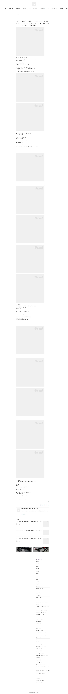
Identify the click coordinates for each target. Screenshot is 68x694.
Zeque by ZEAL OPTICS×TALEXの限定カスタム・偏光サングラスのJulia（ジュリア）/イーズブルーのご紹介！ (32, 521)
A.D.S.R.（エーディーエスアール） (41, 612)
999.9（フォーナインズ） (40, 682)
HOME (10, 8)
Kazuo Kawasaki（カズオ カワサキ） (41, 610)
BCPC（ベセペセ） (39, 662)
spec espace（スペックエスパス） (41, 632)
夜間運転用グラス (38, 621)
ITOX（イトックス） (39, 597)
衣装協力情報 (23, 8)
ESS (36, 639)
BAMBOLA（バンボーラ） (40, 680)
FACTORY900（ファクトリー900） (41, 646)
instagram (40, 8)
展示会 (37, 579)
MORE (57, 8)
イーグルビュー (38, 595)
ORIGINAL (29, 8)
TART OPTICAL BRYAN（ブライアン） (42, 602)
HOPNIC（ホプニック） (39, 619)
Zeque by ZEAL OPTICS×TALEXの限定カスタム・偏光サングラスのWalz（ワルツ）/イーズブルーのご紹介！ (32, 530)
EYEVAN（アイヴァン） (39, 586)
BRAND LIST (16, 8)
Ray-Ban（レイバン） (39, 623)
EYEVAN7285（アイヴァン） (40, 590)
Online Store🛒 (47, 8)
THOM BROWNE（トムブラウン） (41, 614)
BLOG (34, 8)
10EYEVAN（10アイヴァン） (40, 588)
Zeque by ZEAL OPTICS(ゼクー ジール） (42, 655)
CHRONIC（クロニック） (40, 604)
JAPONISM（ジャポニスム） (40, 664)
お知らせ (37, 581)
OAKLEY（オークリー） (39, 678)
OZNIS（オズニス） (39, 644)
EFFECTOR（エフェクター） (40, 657)
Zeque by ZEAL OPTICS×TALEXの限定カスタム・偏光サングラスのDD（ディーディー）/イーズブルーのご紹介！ (33, 538)
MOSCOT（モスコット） (40, 630)
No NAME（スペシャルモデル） (41, 653)
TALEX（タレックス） (39, 648)
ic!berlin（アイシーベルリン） (40, 673)
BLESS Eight (38, 641)
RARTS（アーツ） (39, 637)
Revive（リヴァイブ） (39, 628)
